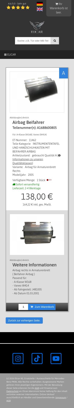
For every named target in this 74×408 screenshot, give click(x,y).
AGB (37, 388)
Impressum (60, 397)
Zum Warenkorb (42, 306)
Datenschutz (12, 391)
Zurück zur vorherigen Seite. (24, 320)
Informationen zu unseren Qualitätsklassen (36, 159)
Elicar (10, 54)
